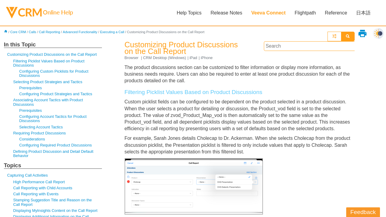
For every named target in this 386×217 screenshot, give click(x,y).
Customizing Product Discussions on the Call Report (52, 54)
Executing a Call (113, 32)
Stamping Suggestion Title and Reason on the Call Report (53, 203)
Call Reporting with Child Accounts (43, 189)
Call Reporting (50, 32)
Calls (32, 32)
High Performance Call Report (39, 183)
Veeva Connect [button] (268, 12)
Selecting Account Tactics (41, 127)
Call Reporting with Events (36, 195)
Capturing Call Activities (27, 176)
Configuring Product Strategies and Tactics (56, 94)
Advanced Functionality (80, 32)
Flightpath (305, 12)
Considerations (32, 140)
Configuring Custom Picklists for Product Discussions (54, 73)
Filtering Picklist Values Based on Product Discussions (49, 63)
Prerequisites (30, 88)
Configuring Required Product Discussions (56, 146)
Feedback (363, 212)
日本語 (363, 12)
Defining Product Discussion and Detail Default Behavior (53, 154)
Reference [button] (336, 12)
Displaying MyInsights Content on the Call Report (55, 211)
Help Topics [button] (189, 12)
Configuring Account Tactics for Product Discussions (53, 119)
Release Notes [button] (226, 12)
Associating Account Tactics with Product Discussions (48, 102)
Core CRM (18, 32)
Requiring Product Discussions (39, 133)
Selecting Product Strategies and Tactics (48, 82)
